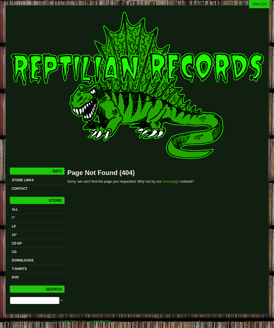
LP (14, 226)
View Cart (259, 4)
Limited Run (68, 321)
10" (14, 235)
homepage (170, 181)
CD (14, 252)
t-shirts (19, 269)
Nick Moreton (102, 321)
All (15, 209)
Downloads (23, 260)
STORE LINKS (23, 180)
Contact (20, 189)
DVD (15, 277)
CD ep (17, 243)
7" (13, 218)
